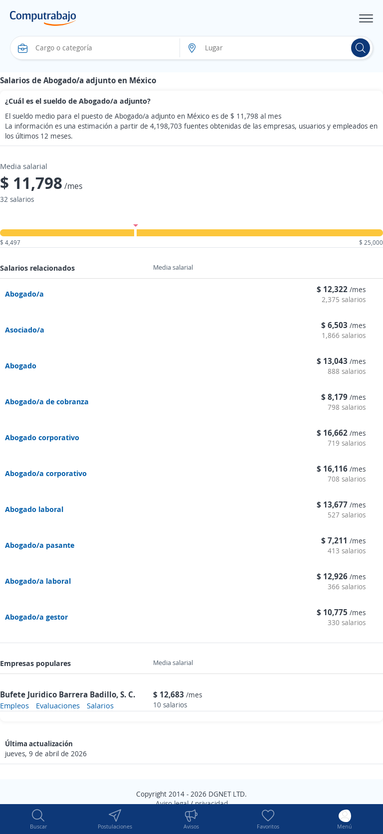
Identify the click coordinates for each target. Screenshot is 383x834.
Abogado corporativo (42, 437)
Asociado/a (24, 329)
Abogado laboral (34, 509)
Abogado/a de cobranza (47, 401)
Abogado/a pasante (39, 545)
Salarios (100, 705)
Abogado (20, 365)
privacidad (211, 803)
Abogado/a (24, 294)
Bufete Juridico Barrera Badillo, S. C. (67, 694)
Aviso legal (172, 803)
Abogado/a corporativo (46, 473)
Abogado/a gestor (36, 617)
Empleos (14, 705)
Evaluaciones (58, 705)
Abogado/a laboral (38, 581)
